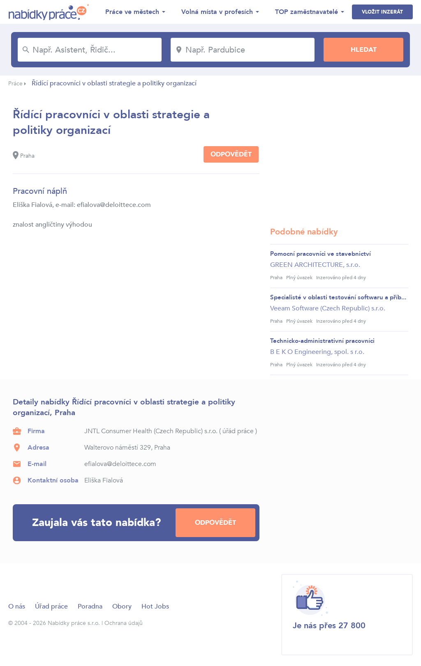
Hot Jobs (155, 606)
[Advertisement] (339, 158)
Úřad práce (51, 606)
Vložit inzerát (382, 12)
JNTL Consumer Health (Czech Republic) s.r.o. (150, 431)
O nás (16, 606)
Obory (122, 606)
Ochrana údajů (123, 623)
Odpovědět (231, 154)
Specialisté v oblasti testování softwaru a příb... (338, 297)
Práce (15, 83)
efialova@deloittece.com (120, 463)
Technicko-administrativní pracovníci (322, 341)
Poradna (90, 606)
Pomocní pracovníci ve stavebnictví (320, 254)
